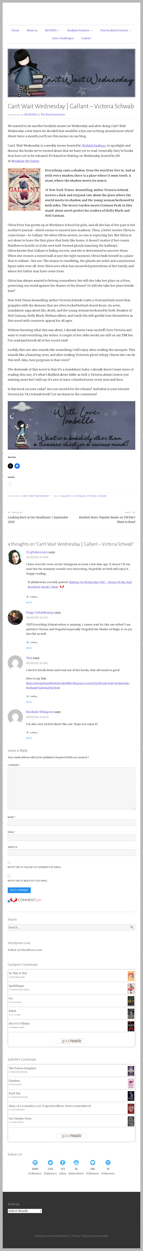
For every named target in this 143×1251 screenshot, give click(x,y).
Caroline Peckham (19, 1097)
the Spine (32, 161)
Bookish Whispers (39, 712)
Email (12, 832)
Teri (29, 658)
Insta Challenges (63, 38)
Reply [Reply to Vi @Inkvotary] (29, 602)
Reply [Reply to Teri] (29, 702)
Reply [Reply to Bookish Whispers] (29, 738)
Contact (86, 38)
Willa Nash (16, 1002)
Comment (14, 765)
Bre (13, 161)
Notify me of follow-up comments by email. (35, 867)
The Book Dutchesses (53, 114)
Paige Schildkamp (39, 612)
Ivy (11, 998)
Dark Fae (15, 1093)
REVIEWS (51, 30)
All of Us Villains (19, 1023)
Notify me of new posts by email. (28, 881)
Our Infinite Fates (20, 1118)
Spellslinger (16, 985)
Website (12, 847)
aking (20, 161)
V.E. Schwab (78, 496)
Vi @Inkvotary (37, 552)
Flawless (14, 1080)
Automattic (101, 1236)
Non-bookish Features (114, 30)
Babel (12, 1011)
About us (32, 30)
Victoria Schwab (96, 496)
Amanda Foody (17, 1027)
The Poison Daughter (22, 1068)
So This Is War (18, 973)
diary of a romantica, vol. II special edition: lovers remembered (50, 1106)
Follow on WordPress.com (25, 950)
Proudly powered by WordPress (52, 1236)
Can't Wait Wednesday (35, 496)
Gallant (65, 496)
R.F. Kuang (16, 1015)
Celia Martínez (18, 1110)
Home (15, 30)
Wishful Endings (94, 145)
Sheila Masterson (19, 1072)
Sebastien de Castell (20, 990)
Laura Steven (17, 1122)
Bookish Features (79, 30)
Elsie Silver (16, 1084)
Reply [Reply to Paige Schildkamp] (29, 648)
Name (12, 817)
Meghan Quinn (18, 977)
